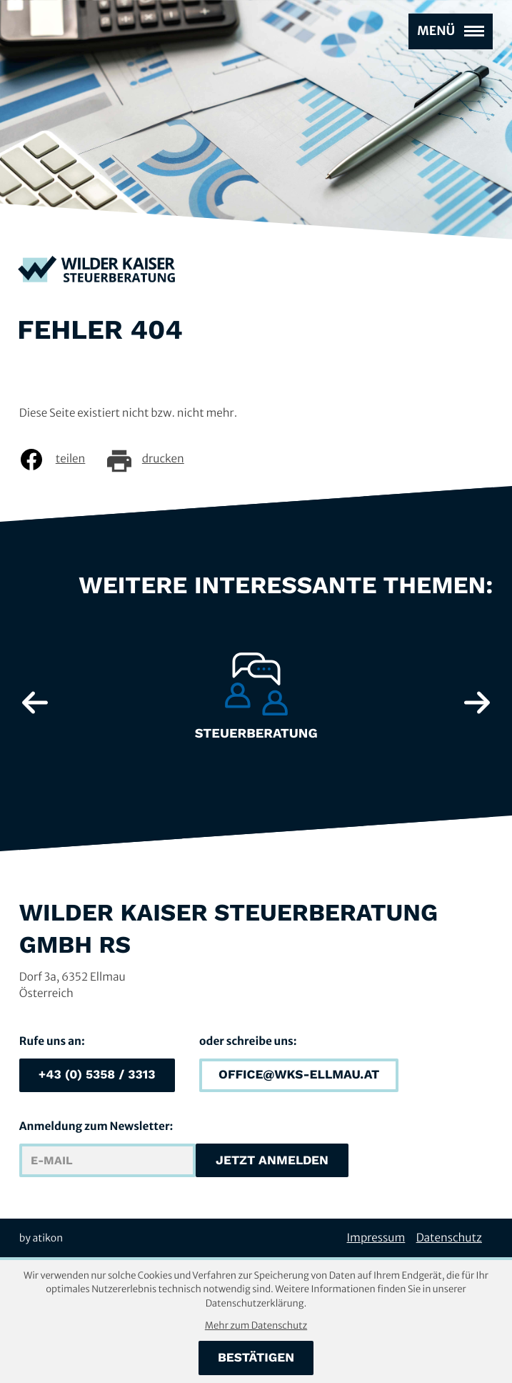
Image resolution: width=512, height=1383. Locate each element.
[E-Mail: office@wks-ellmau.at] (298, 1076)
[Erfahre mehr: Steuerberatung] (256, 702)
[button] (97, 1076)
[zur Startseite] (96, 271)
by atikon (41, 1238)
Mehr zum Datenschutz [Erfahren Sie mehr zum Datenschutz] (256, 1325)
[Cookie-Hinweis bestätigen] (256, 1358)
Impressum (376, 1238)
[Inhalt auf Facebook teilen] (62, 459)
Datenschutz (449, 1238)
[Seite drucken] (155, 459)
